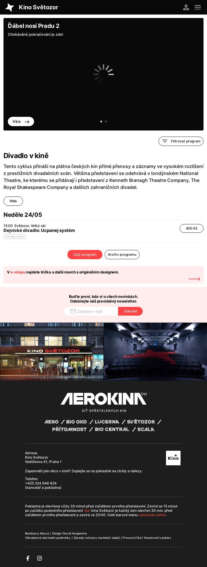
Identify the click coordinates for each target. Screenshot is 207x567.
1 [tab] (101, 121)
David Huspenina (75, 533)
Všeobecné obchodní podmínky (48, 537)
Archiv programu (122, 254)
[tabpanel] (103, 74)
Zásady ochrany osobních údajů (97, 537)
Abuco (44, 533)
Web (13, 201)
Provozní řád (132, 537)
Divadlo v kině (15, 236)
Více (21, 121)
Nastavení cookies (157, 537)
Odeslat (130, 311)
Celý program (85, 254)
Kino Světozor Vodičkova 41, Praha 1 (43, 459)
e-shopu (17, 272)
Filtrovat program (181, 141)
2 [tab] (106, 121)
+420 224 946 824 (41, 483)
